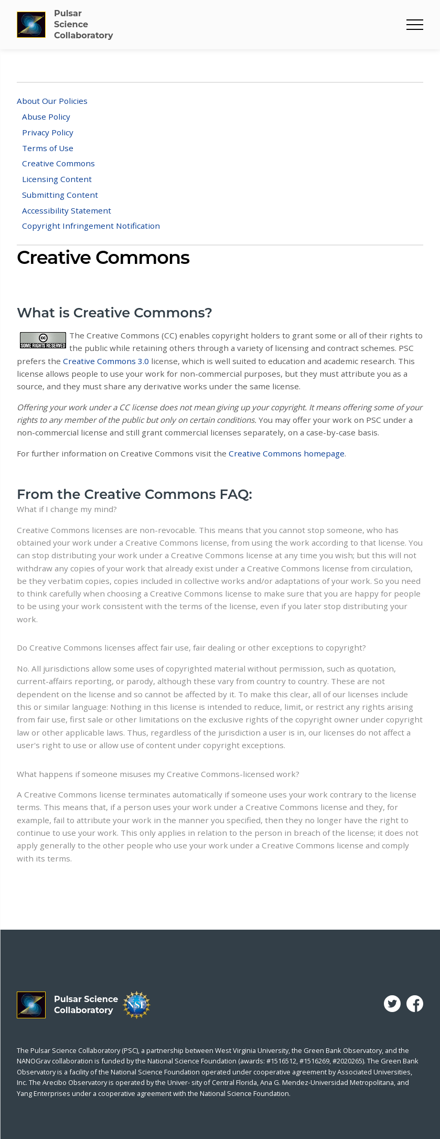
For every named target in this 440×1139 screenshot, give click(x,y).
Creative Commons (58, 163)
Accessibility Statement (66, 210)
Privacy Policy (47, 132)
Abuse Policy (46, 116)
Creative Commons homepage (287, 453)
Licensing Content (57, 179)
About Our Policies (52, 100)
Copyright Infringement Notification (91, 225)
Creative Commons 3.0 (106, 361)
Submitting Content (60, 194)
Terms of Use (47, 148)
